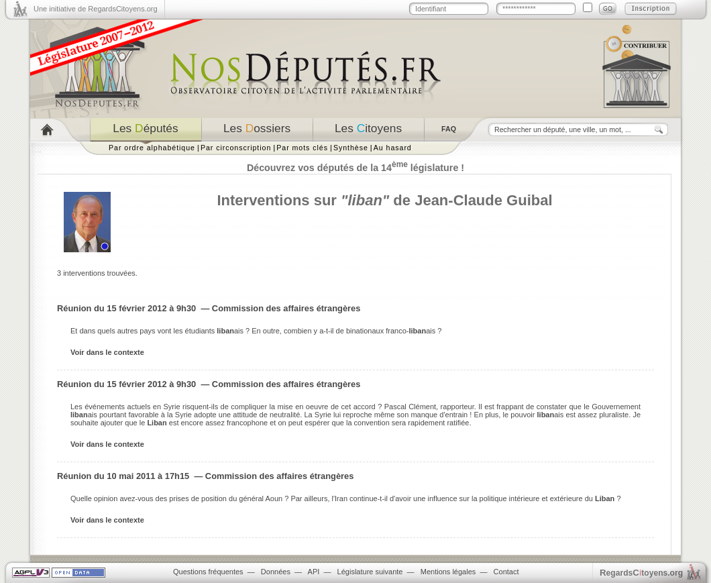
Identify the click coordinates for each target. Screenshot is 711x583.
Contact (506, 572)
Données (275, 572)
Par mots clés (302, 148)
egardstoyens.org (641, 573)
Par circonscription (236, 148)
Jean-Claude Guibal (483, 200)
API (314, 572)
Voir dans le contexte (107, 352)
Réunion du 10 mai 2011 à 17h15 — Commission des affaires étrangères (205, 476)
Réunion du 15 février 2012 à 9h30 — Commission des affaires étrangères (208, 308)
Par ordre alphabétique (152, 148)
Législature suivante (370, 572)
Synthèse (350, 148)
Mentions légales (448, 572)
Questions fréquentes (208, 572)
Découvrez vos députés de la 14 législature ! (355, 167)
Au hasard (393, 148)
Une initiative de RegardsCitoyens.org (96, 9)
